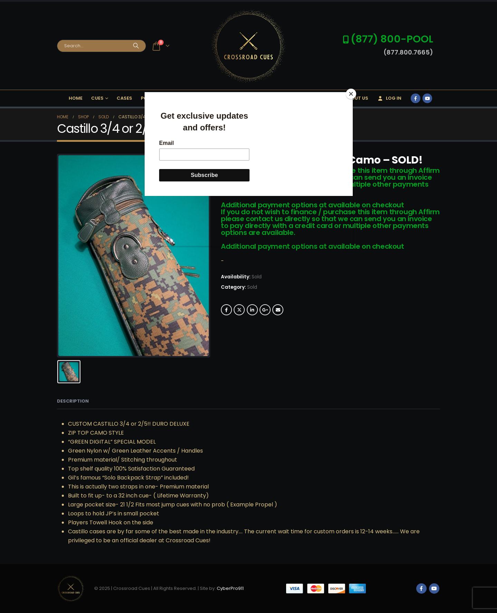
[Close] (351, 94)
